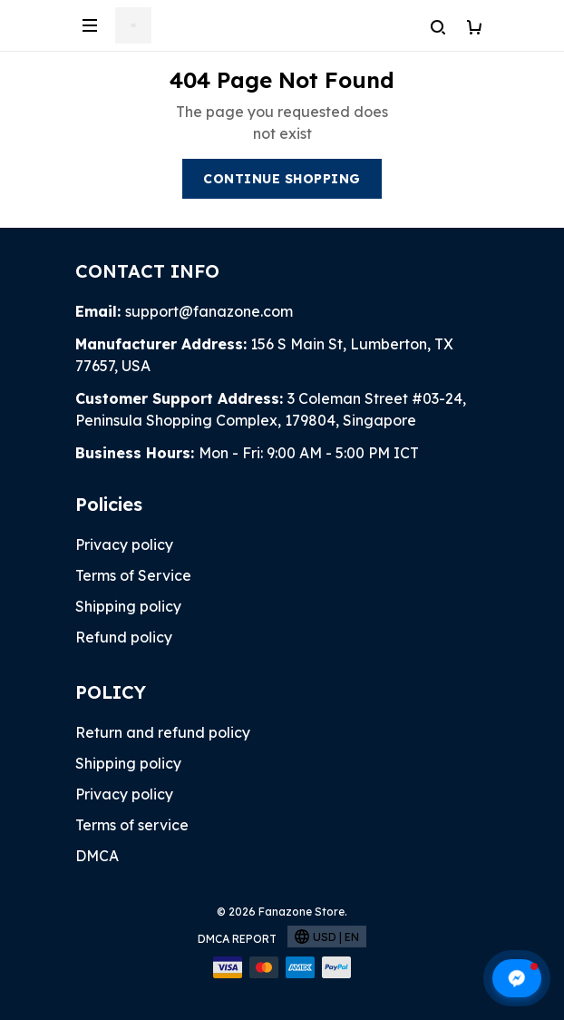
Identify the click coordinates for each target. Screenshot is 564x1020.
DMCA (97, 856)
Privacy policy (124, 544)
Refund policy (123, 637)
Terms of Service (133, 575)
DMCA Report (237, 939)
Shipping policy (128, 606)
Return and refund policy (162, 732)
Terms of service (132, 825)
